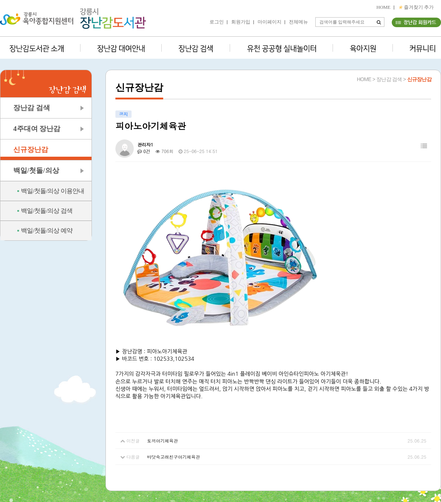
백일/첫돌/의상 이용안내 (53, 191)
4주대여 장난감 (36, 128)
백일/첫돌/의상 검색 (46, 210)
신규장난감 (30, 149)
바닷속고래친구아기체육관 (173, 457)
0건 (143, 151)
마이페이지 (270, 22)
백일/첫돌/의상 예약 (46, 230)
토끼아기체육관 (162, 440)
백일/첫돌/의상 (36, 170)
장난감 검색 (31, 108)
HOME (383, 7)
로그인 (216, 22)
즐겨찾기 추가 (416, 7)
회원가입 (240, 22)
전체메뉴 (298, 22)
